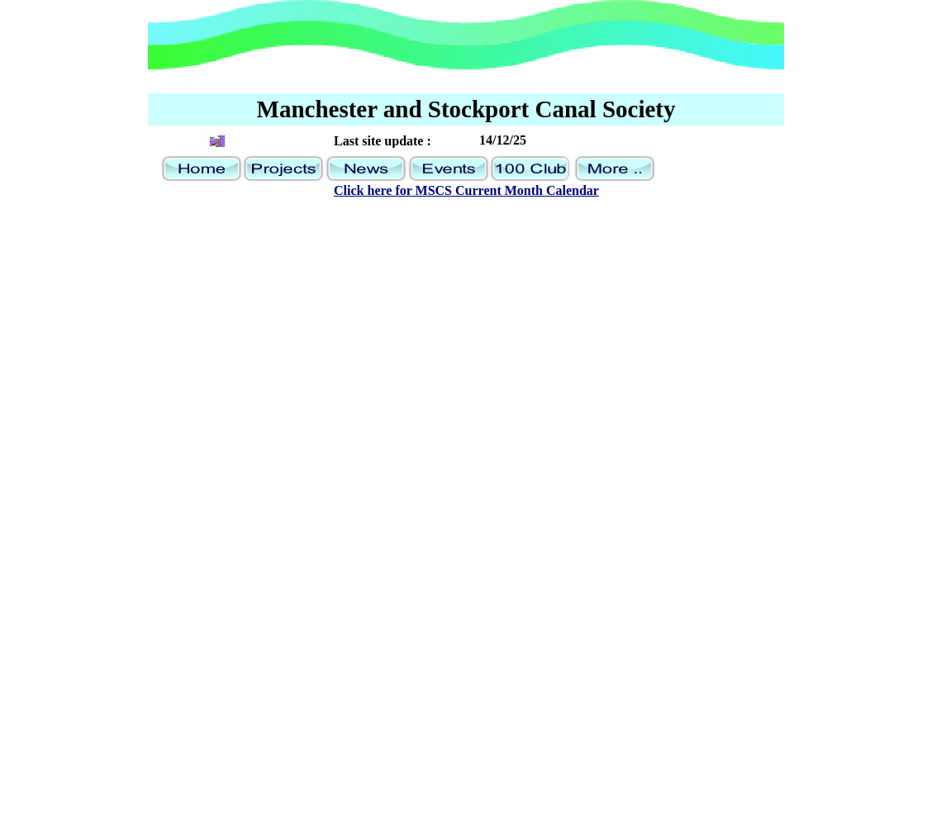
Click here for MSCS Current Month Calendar (466, 190)
